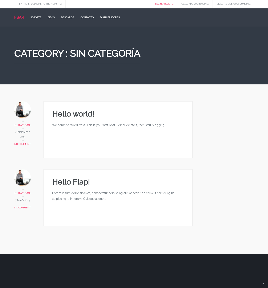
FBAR (19, 17)
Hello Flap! (71, 181)
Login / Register (164, 3)
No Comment (22, 144)
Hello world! (73, 113)
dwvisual (24, 125)
